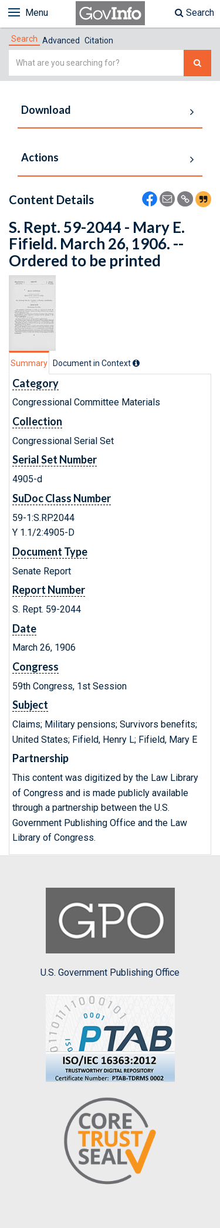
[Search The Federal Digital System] (197, 63)
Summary (29, 363)
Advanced (61, 40)
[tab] (24, 38)
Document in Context (96, 363)
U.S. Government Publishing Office (110, 933)
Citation (98, 40)
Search (194, 12)
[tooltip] (136, 363)
